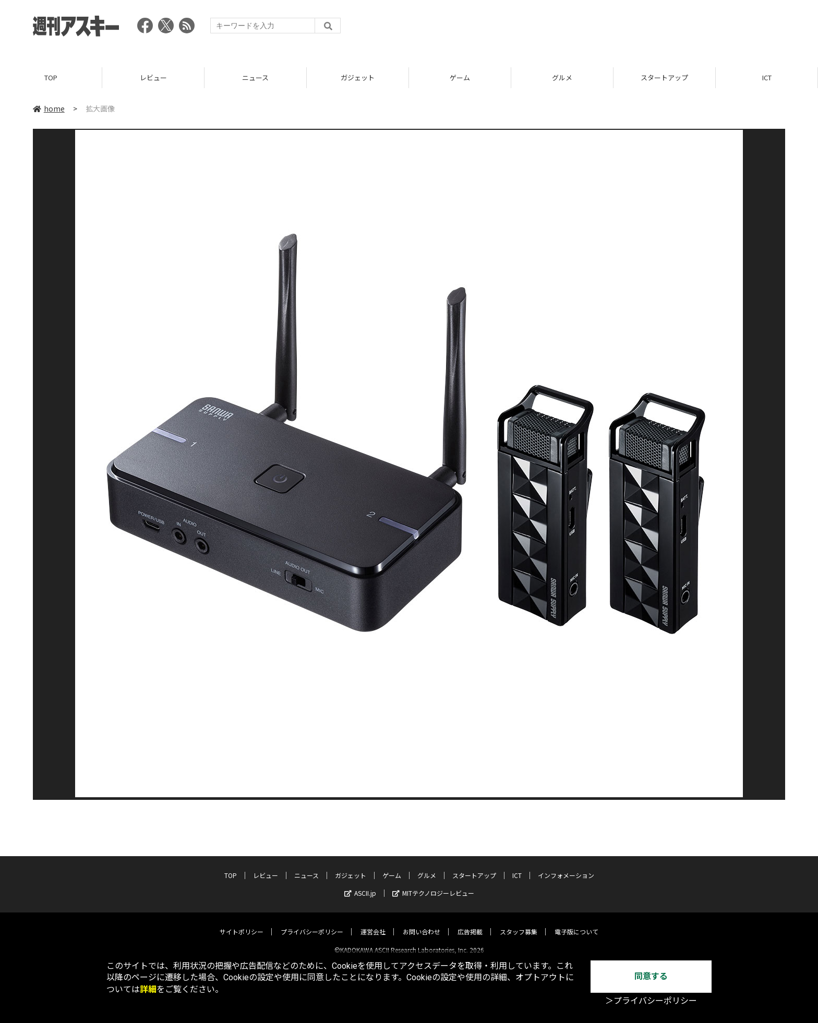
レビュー (153, 78)
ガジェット (358, 78)
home (49, 109)
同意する (651, 976)
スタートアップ (664, 78)
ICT (767, 78)
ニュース (255, 78)
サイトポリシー (241, 922)
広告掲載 (470, 922)
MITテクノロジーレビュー (433, 884)
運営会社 (373, 922)
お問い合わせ (421, 922)
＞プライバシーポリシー (651, 1001)
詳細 (148, 989)
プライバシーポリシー (312, 922)
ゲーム (460, 78)
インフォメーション (566, 866)
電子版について (576, 922)
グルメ (562, 78)
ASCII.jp (360, 884)
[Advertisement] (595, 28)
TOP (50, 78)
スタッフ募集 (518, 922)
